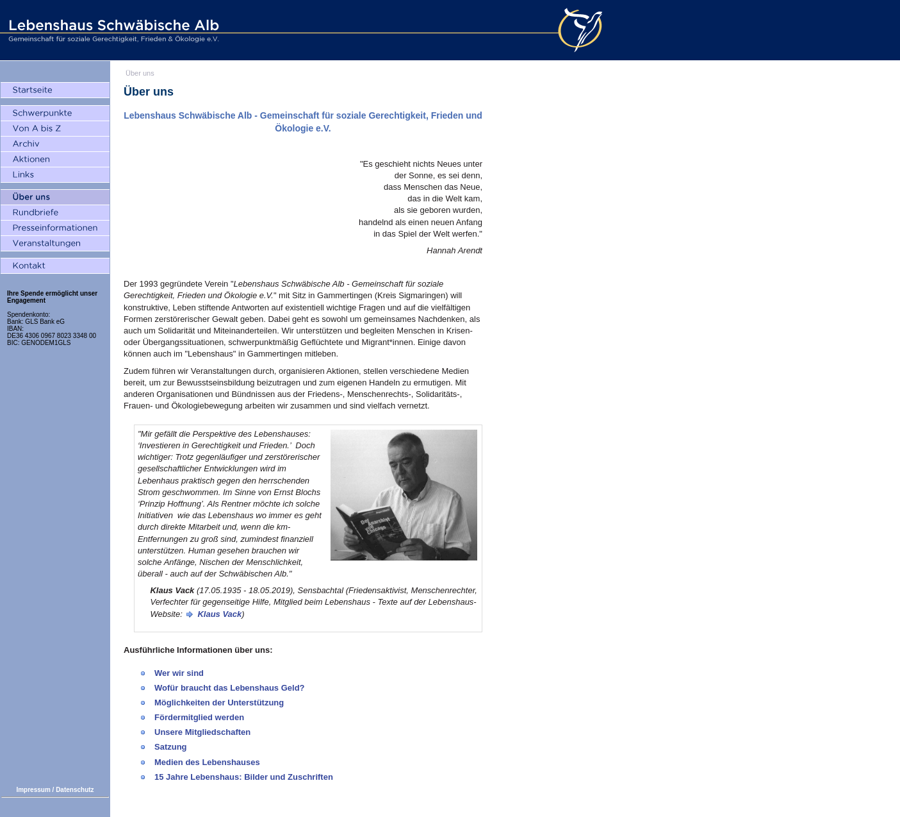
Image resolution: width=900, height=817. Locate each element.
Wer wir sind (179, 673)
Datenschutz (75, 789)
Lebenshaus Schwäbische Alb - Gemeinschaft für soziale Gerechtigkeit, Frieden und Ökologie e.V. (112, 30)
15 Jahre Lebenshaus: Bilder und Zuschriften (243, 777)
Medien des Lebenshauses (207, 762)
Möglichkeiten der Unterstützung (219, 702)
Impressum (33, 789)
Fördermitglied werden (199, 717)
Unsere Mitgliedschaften (202, 732)
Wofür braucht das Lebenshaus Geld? (229, 688)
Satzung (170, 747)
